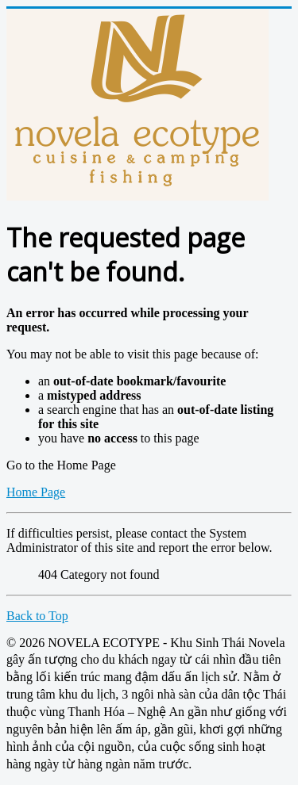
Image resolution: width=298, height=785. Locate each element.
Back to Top (37, 615)
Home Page (35, 492)
